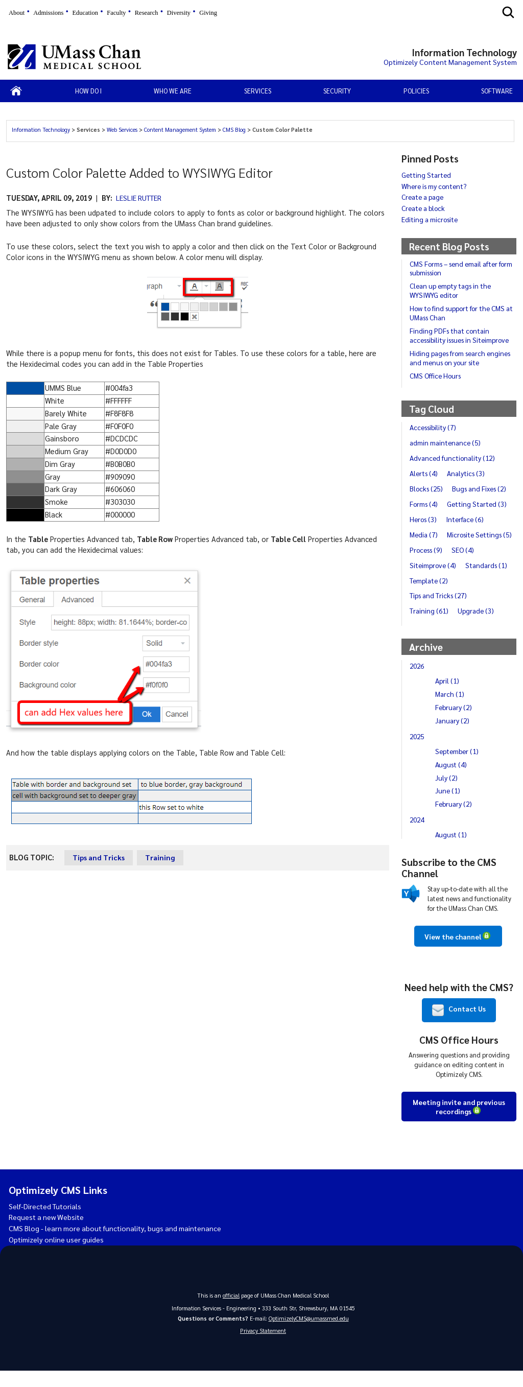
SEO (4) (465, 565)
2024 (418, 834)
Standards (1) (488, 580)
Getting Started (426, 174)
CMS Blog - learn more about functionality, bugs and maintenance (119, 1244)
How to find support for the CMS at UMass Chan (463, 312)
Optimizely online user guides (58, 1254)
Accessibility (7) (434, 427)
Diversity (179, 12)
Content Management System (181, 129)
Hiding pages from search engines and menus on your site (462, 357)
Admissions (48, 12)
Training (161, 857)
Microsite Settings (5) (444, 549)
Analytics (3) (467, 473)
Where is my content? (435, 186)
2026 (418, 681)
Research (146, 12)
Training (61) (429, 625)
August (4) (451, 779)
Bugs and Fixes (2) (482, 488)
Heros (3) (424, 519)
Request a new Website (48, 1232)
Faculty (116, 12)
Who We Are (173, 90)
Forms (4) (424, 503)
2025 (418, 751)
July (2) (446, 792)
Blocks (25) (427, 488)
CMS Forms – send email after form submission (463, 268)
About (17, 12)
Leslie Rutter (141, 197)
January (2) (452, 735)
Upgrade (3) (477, 625)
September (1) (458, 766)
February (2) (454, 722)
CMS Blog (235, 129)
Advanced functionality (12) (453, 457)
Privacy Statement (263, 1347)
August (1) (451, 849)
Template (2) (429, 595)
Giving (208, 12)
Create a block (423, 208)
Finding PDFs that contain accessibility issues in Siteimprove (462, 335)
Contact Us (459, 1025)
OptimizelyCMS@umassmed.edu (308, 1333)
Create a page (423, 196)
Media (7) (424, 534)
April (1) (447, 695)
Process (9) (427, 565)
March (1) (450, 709)
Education (85, 12)
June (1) (448, 805)
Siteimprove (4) (434, 580)
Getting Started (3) (479, 503)
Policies (416, 90)
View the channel (452, 951)
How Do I (88, 90)
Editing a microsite (430, 219)
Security (337, 90)
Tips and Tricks (99, 857)
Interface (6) (467, 519)
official (231, 1310)
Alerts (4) (424, 473)
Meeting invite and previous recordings (459, 1122)
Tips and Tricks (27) (439, 610)
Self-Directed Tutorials (47, 1221)
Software (497, 90)
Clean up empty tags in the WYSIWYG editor (451, 290)
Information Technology (42, 129)
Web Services (123, 129)
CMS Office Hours (436, 375)
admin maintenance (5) (446, 442)
